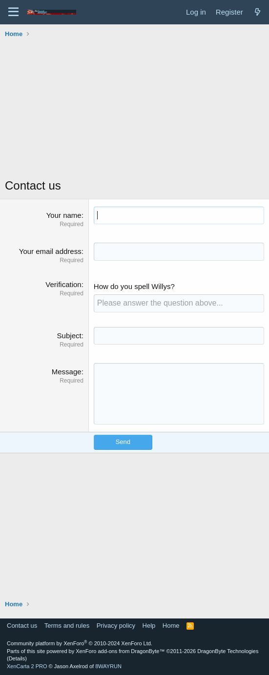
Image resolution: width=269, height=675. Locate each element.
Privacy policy (116, 625)
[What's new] (257, 12)
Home (171, 625)
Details (17, 658)
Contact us (22, 625)
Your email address (50, 251)
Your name (64, 215)
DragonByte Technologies (227, 651)
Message (67, 371)
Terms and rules (66, 625)
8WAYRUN (108, 666)
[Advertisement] (137, 109)
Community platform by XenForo (79, 643)
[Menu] (13, 12)
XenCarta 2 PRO (27, 666)
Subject (69, 335)
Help (149, 625)
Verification (63, 284)
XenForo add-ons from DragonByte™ (120, 651)
